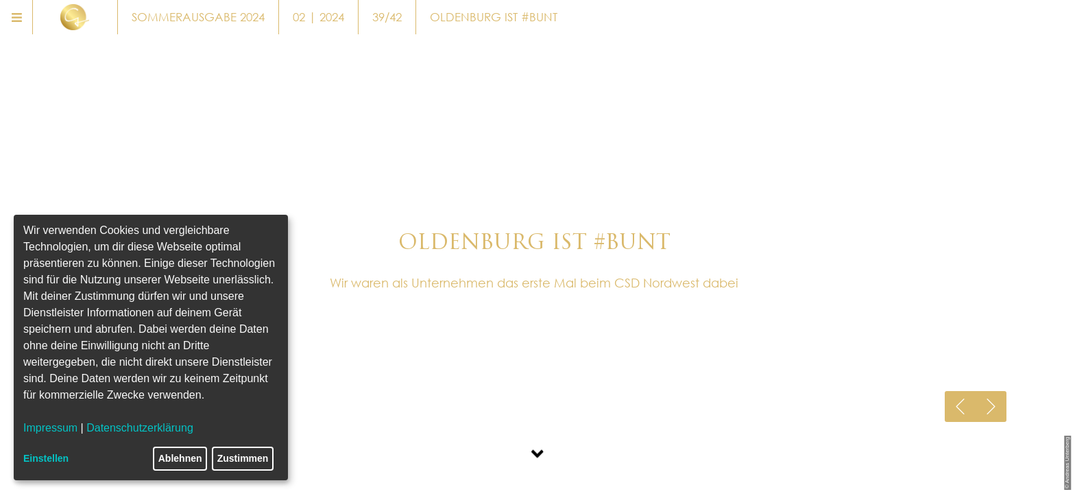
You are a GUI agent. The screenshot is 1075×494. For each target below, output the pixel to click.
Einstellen (46, 458)
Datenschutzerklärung (139, 428)
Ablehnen (180, 458)
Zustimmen (243, 458)
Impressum (50, 428)
